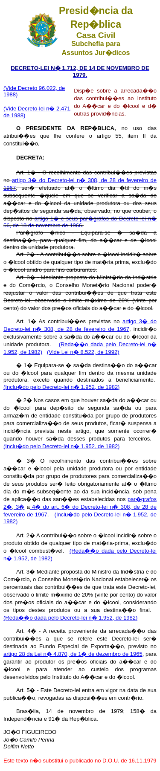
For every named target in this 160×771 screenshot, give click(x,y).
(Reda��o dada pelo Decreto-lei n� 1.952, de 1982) (70, 617)
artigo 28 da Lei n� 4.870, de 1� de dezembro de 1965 (73, 654)
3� (19, 507)
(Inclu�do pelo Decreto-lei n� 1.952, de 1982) (61, 387)
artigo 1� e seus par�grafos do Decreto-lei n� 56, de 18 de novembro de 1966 (80, 222)
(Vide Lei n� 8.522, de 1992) (83, 352)
